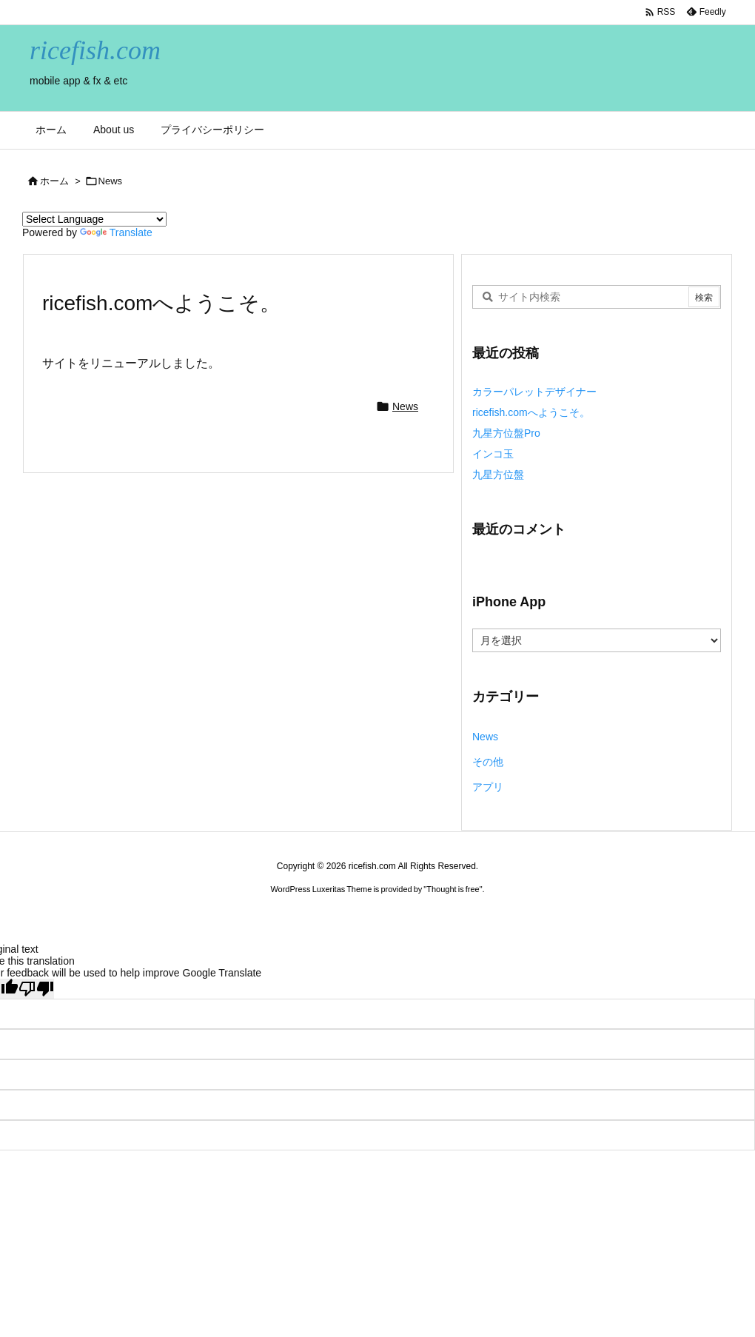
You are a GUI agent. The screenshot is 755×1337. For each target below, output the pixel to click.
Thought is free (452, 889)
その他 (487, 762)
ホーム (54, 181)
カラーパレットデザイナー (534, 392)
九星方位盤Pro (506, 433)
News (110, 181)
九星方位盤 (498, 474)
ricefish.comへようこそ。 (531, 412)
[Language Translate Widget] (94, 219)
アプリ (487, 787)
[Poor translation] (36, 989)
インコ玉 (493, 454)
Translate (116, 232)
